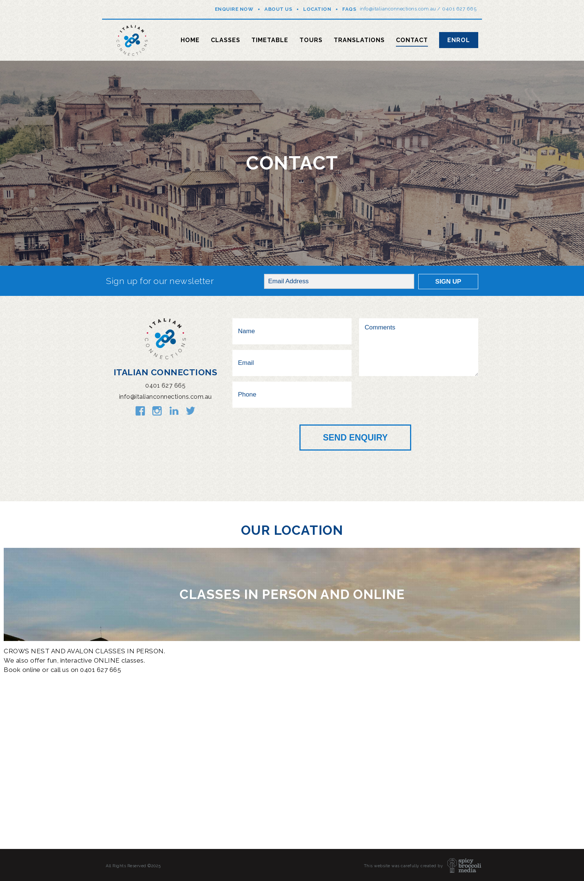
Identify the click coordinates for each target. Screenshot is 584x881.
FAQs (349, 9)
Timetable (269, 40)
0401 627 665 (459, 9)
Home (190, 40)
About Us (278, 9)
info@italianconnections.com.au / (400, 9)
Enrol (458, 40)
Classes (225, 40)
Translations (359, 40)
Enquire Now (234, 9)
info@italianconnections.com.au (165, 396)
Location (317, 9)
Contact (412, 40)
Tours (311, 40)
